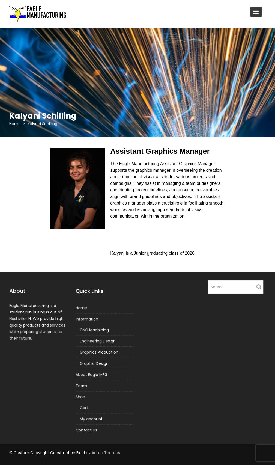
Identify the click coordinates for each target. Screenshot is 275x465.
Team (81, 385)
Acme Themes (106, 452)
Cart (84, 407)
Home (81, 308)
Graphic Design (94, 363)
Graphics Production (99, 352)
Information (87, 319)
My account (91, 418)
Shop (80, 396)
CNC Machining (94, 330)
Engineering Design (97, 341)
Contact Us (86, 429)
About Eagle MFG (91, 374)
